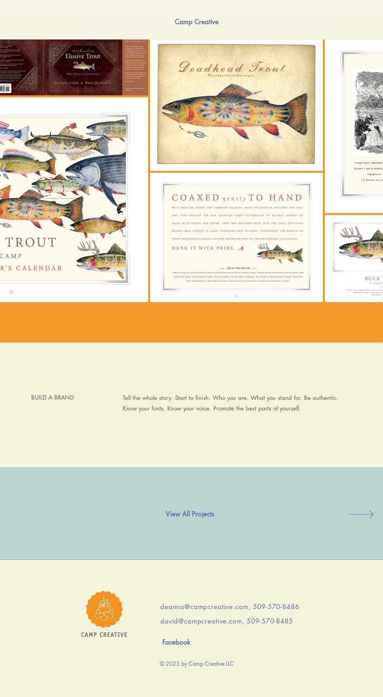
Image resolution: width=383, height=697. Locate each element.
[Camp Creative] (196, 22)
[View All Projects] (190, 514)
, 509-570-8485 (267, 621)
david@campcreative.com (201, 621)
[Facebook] (176, 643)
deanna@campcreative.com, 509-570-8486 (229, 606)
